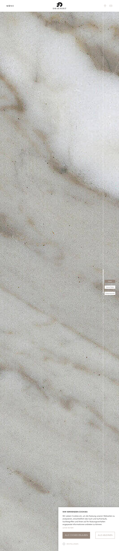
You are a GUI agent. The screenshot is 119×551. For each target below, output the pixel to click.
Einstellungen (72, 544)
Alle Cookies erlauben (76, 535)
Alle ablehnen (105, 535)
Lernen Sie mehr (68, 528)
